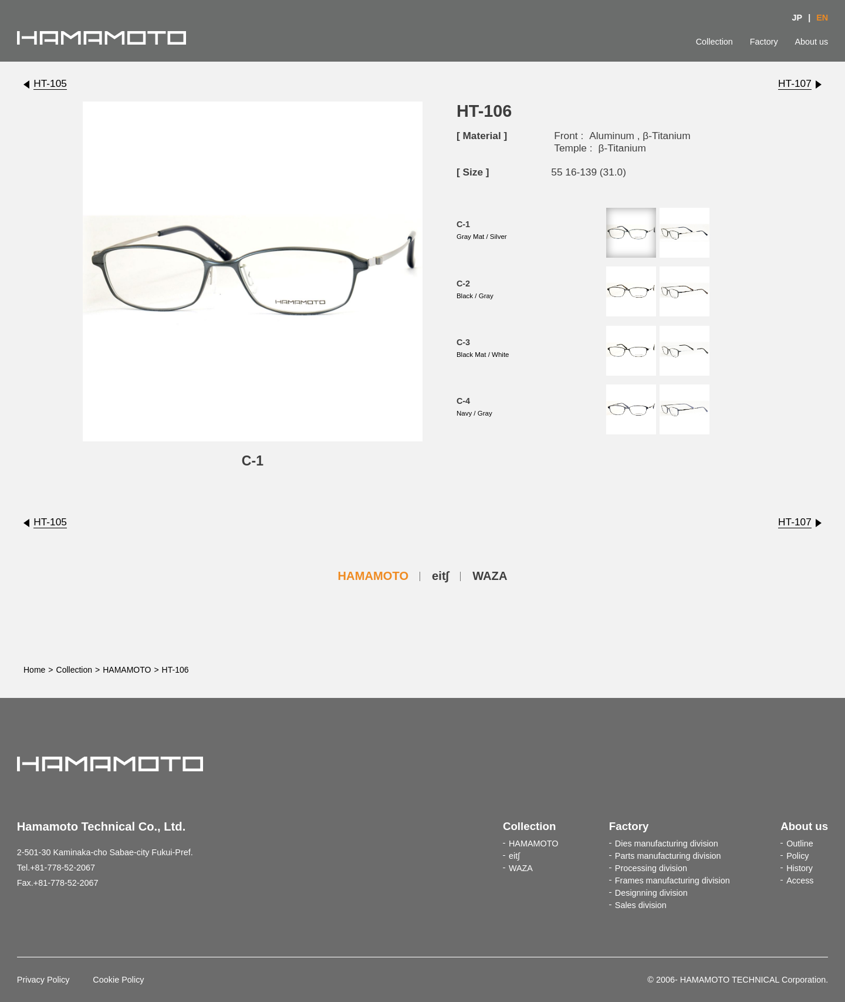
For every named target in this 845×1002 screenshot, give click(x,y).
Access (799, 880)
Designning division (651, 893)
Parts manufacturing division (668, 856)
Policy (797, 856)
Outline (799, 843)
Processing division (651, 868)
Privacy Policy (43, 979)
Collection (714, 41)
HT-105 (50, 83)
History (799, 868)
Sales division (641, 905)
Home (34, 669)
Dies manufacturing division (666, 843)
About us (811, 41)
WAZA (489, 575)
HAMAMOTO (373, 575)
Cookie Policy (118, 979)
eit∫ (440, 575)
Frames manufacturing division (672, 880)
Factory (764, 41)
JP (797, 17)
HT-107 (795, 83)
